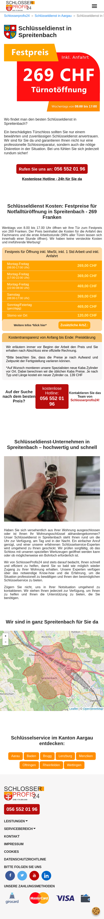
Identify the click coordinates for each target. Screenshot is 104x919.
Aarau (15, 756)
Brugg (47, 756)
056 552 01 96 (52, 169)
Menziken (86, 756)
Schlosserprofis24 (17, 15)
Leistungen (14, 821)
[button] (5, 636)
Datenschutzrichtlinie (25, 859)
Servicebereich (18, 829)
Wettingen (74, 765)
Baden (31, 756)
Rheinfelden (51, 765)
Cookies (11, 851)
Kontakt (12, 836)
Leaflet (73, 708)
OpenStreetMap (93, 708)
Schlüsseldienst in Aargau (53, 15)
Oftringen (29, 765)
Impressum (14, 844)
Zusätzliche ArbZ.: (74, 325)
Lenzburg (65, 756)
